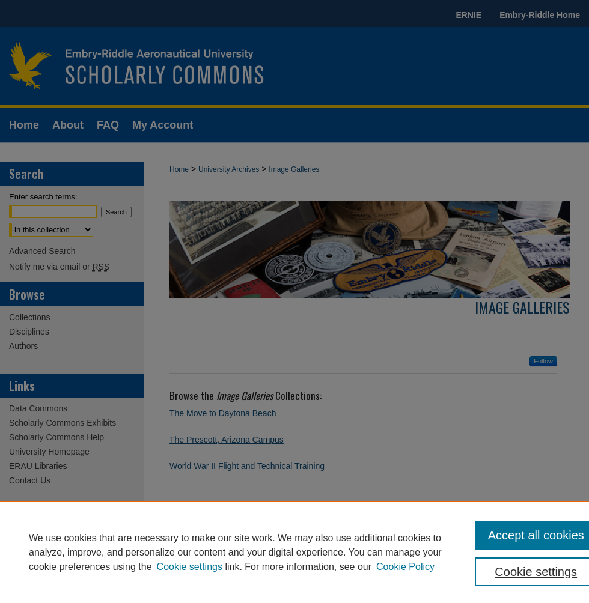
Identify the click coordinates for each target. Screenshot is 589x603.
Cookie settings (189, 567)
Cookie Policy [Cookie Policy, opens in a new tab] (405, 567)
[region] (294, 552)
